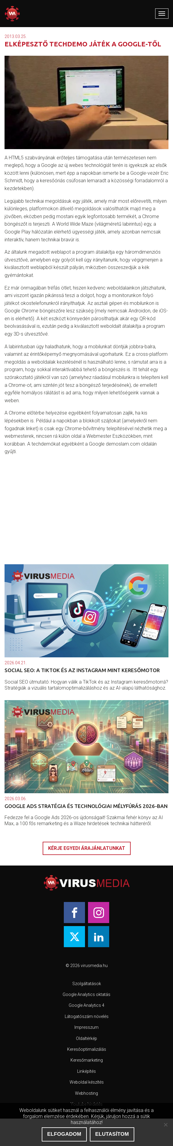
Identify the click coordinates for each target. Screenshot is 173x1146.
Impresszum (86, 1027)
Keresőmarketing (86, 1060)
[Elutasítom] (165, 1125)
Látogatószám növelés (87, 1016)
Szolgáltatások (86, 983)
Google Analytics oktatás (86, 994)
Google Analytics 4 (86, 1005)
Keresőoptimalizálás (86, 1049)
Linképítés (86, 1071)
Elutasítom (112, 1134)
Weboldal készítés (87, 1082)
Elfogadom (64, 1134)
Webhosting (86, 1093)
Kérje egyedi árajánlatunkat (86, 848)
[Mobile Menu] (161, 13)
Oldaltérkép (86, 1038)
